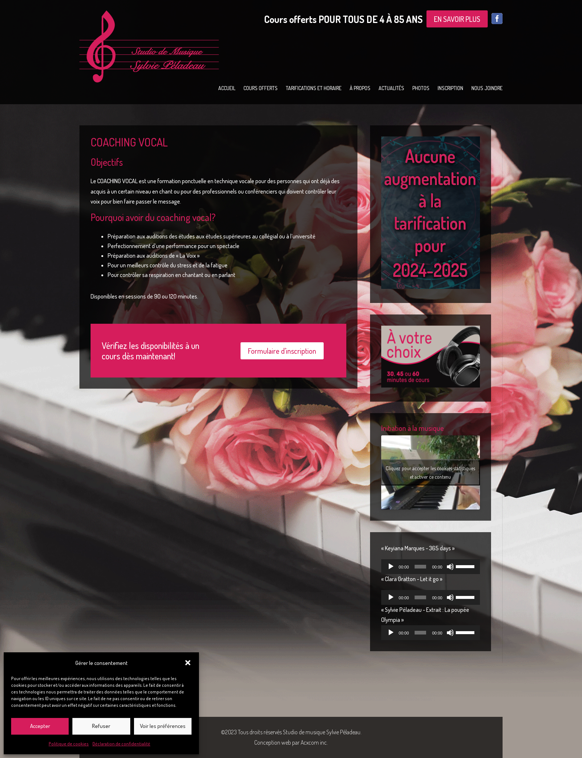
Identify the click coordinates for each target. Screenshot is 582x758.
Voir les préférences (163, 725)
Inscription (450, 88)
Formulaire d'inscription (282, 351)
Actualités (391, 88)
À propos (360, 88)
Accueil (226, 88)
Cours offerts (260, 88)
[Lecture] (391, 566)
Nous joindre (487, 88)
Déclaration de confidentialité (121, 744)
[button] (188, 662)
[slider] (420, 566)
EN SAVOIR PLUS (457, 19)
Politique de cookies (69, 744)
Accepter (40, 725)
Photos (420, 88)
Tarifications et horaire (313, 88)
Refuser (101, 725)
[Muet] (450, 566)
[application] (430, 566)
